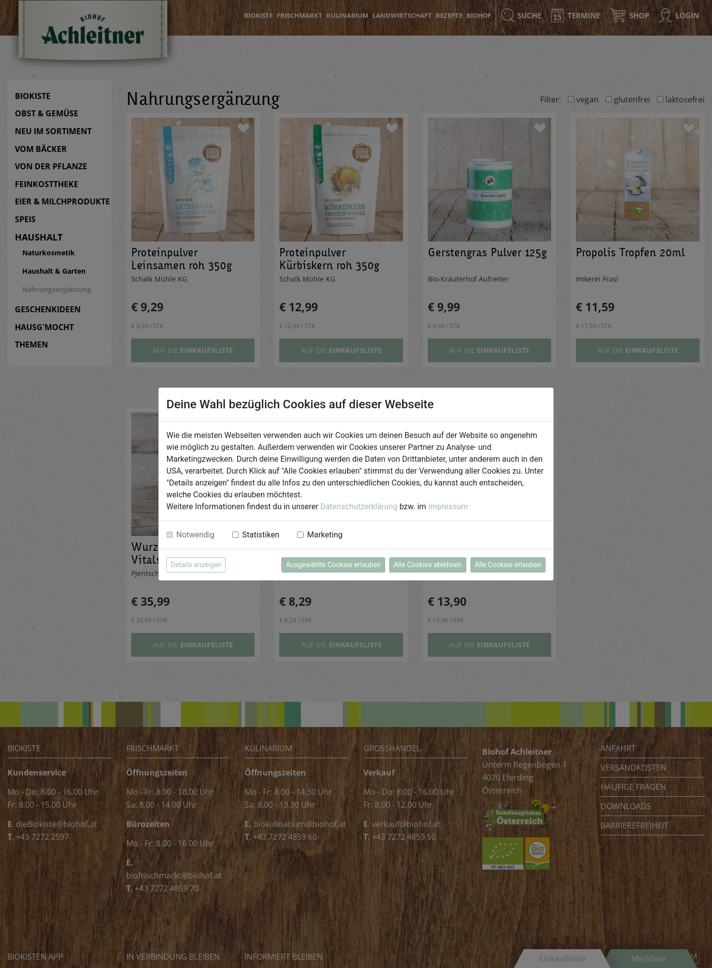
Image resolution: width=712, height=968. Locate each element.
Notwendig (195, 534)
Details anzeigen (196, 565)
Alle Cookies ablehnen (427, 565)
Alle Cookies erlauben (508, 565)
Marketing (324, 534)
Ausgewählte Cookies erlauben (333, 565)
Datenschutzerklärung (359, 506)
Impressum (448, 506)
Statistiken (260, 534)
